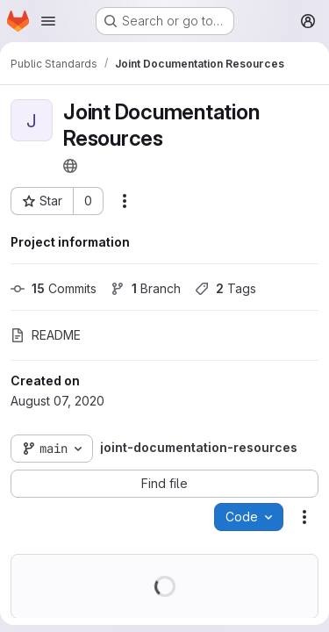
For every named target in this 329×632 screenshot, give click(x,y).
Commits (54, 288)
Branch (146, 288)
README (46, 334)
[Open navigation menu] (48, 21)
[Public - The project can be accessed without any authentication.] (70, 166)
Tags (225, 288)
